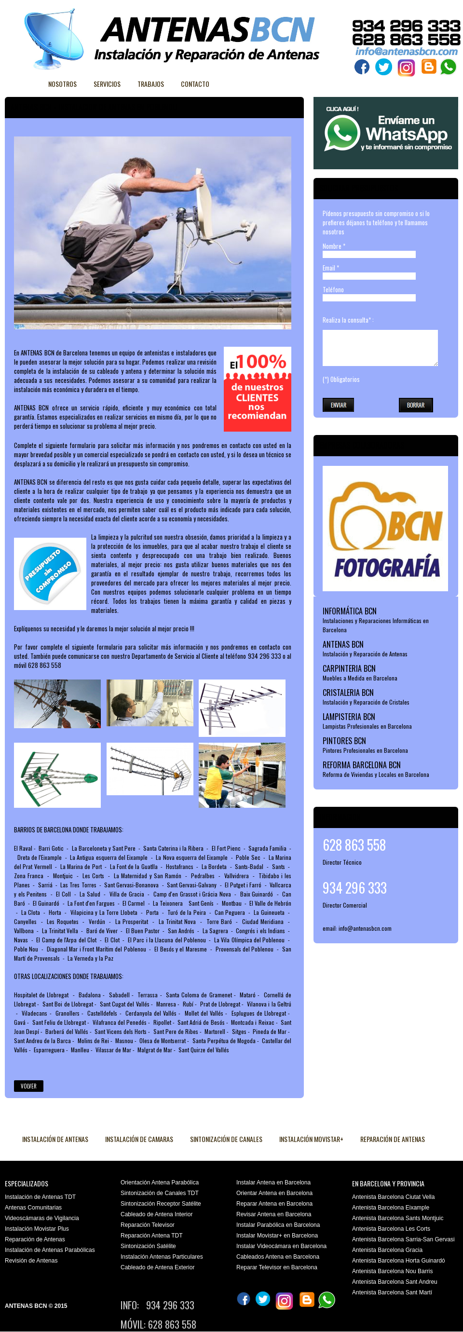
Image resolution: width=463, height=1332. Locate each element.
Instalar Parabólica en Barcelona (278, 1225)
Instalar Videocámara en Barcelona (281, 1246)
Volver (29, 1086)
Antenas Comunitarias (33, 1207)
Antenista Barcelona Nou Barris (392, 1271)
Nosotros (62, 84)
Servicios (107, 84)
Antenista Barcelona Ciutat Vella (393, 1197)
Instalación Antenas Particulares (162, 1256)
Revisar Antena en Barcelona (273, 1214)
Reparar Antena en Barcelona (274, 1203)
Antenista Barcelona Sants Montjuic (397, 1218)
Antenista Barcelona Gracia (387, 1250)
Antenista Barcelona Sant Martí (392, 1292)
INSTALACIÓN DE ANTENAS (55, 1139)
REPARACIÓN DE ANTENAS (392, 1139)
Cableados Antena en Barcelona (277, 1256)
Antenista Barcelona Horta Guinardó (398, 1260)
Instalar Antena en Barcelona (273, 1182)
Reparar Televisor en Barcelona (276, 1267)
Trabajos (150, 84)
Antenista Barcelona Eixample (390, 1207)
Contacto (195, 84)
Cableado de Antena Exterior (157, 1267)
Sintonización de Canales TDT (160, 1193)
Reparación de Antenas (35, 1239)
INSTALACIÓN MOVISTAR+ (311, 1139)
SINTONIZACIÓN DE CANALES (226, 1139)
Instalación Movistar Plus (37, 1228)
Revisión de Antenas (31, 1260)
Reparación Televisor (148, 1225)
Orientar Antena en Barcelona (274, 1193)
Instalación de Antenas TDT (40, 1197)
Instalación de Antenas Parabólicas (50, 1250)
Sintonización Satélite (148, 1246)
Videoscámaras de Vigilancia (42, 1218)
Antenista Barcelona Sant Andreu (394, 1281)
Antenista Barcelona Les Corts (391, 1228)
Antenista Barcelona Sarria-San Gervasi (403, 1239)
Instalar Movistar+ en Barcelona (277, 1235)
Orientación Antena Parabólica (160, 1182)
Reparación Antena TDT (152, 1235)
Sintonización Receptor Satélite (161, 1203)
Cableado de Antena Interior (156, 1214)
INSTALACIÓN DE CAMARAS (139, 1139)
